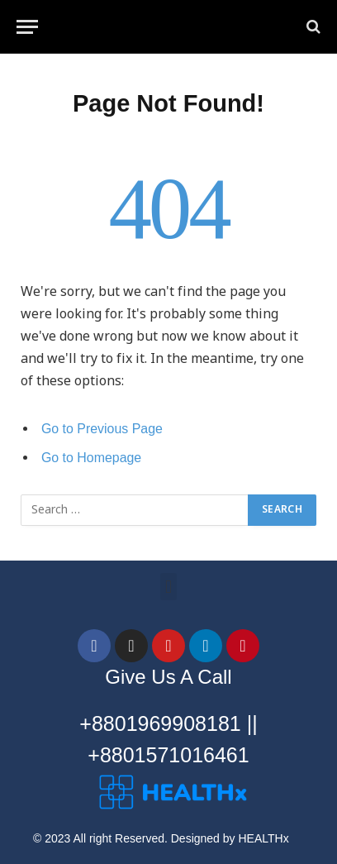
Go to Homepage (91, 458)
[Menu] (27, 26)
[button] (168, 586)
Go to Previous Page (102, 429)
